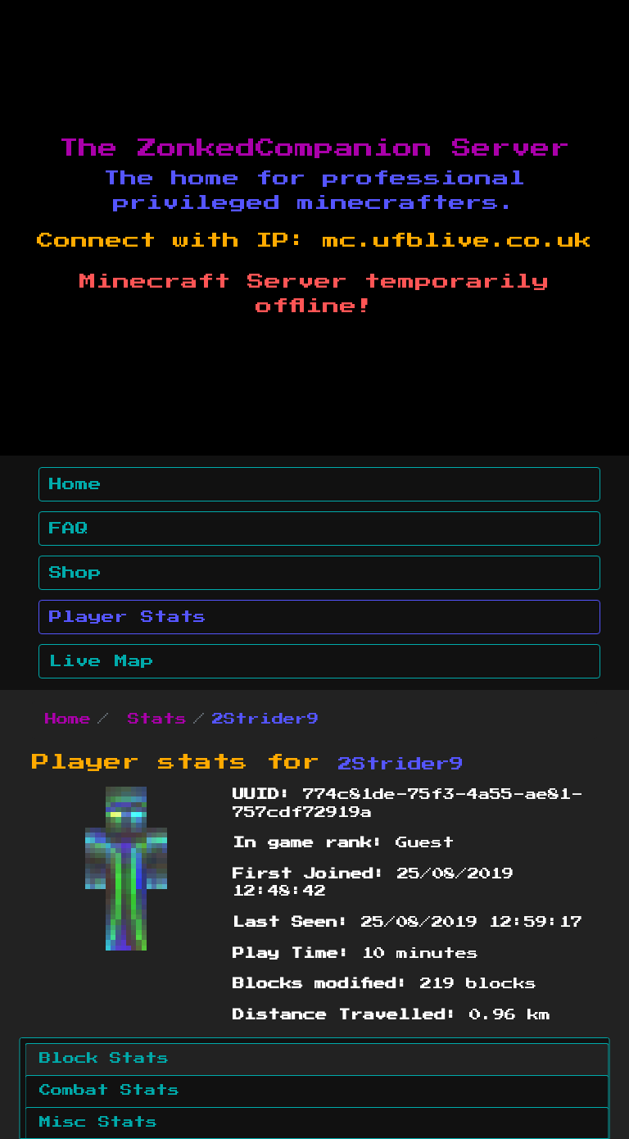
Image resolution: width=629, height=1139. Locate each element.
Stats (157, 719)
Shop (75, 572)
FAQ (68, 528)
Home (75, 484)
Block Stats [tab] (104, 1058)
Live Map (101, 661)
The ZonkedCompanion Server (314, 148)
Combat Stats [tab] (109, 1090)
